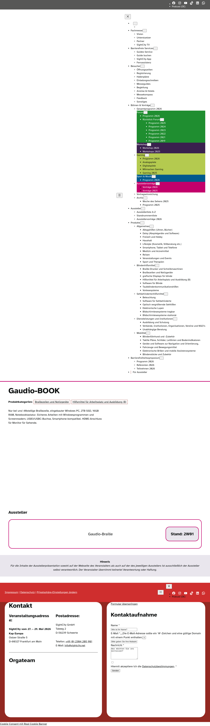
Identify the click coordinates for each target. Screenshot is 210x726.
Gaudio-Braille (100, 534)
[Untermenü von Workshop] (149, 144)
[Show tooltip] (121, 634)
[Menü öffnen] (119, 195)
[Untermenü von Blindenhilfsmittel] (157, 265)
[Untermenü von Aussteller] (143, 208)
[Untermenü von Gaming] (147, 155)
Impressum (11, 592)
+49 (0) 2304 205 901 (79, 641)
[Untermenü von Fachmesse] (145, 30)
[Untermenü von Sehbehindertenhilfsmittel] (166, 294)
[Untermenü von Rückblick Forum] (162, 119)
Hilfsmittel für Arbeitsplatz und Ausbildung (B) (99, 401)
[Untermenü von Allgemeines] (152, 226)
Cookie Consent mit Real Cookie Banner (23, 724)
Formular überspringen (124, 604)
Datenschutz (27, 592)
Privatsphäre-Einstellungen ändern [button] (57, 592)
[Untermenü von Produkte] (142, 222)
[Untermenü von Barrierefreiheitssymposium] (161, 358)
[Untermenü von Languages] (135, 23)
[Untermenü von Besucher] (142, 66)
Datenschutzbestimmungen (158, 668)
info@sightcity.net (75, 645)
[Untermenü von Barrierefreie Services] (155, 48)
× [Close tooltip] (144, 637)
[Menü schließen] (128, 16)
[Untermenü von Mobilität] (148, 333)
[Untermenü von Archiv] (145, 197)
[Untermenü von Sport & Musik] (154, 176)
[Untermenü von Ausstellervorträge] (158, 183)
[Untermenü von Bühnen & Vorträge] (152, 105)
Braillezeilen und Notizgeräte (52, 401)
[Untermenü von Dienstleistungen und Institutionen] (175, 318)
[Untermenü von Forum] (145, 112)
